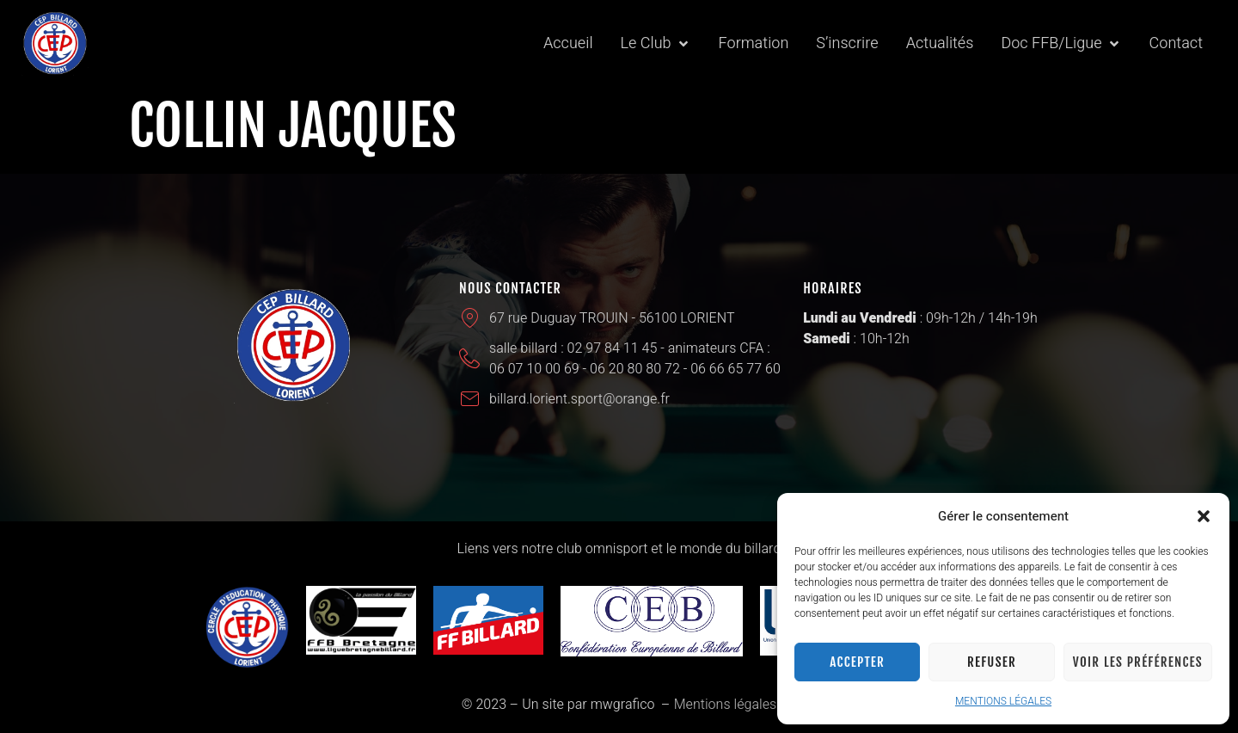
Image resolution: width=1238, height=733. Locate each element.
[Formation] (754, 44)
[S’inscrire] (847, 44)
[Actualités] (940, 44)
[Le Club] (656, 44)
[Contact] (1176, 44)
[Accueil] (568, 44)
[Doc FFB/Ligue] (1061, 44)
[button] (1203, 516)
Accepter (857, 662)
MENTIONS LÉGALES (1003, 701)
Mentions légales (725, 704)
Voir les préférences (1138, 662)
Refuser (991, 662)
